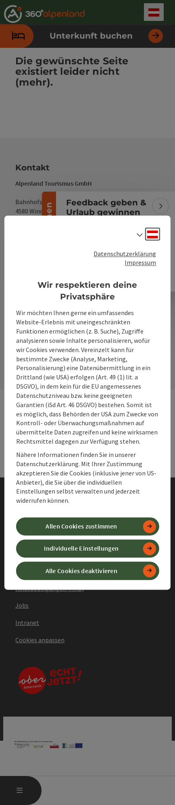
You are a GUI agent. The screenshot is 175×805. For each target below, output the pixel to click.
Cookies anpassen (40, 640)
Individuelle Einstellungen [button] (81, 549)
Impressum (140, 263)
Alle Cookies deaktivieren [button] (82, 571)
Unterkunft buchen (81, 36)
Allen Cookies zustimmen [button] (81, 526)
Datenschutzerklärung (125, 254)
